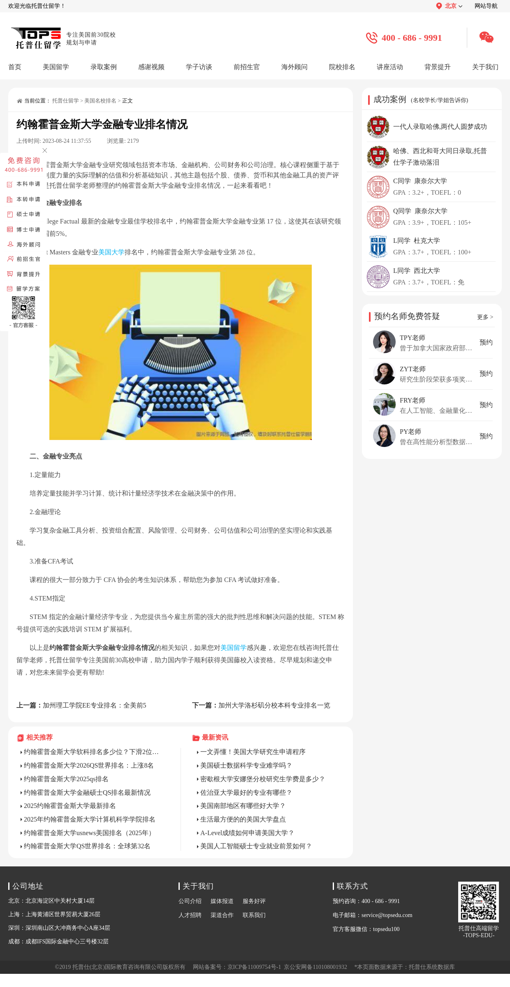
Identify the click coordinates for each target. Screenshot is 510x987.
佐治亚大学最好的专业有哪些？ (246, 792)
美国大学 (111, 252)
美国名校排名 (100, 101)
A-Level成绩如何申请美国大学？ (247, 832)
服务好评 (254, 901)
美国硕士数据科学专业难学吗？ (246, 765)
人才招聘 (190, 915)
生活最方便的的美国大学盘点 (243, 819)
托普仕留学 (65, 101)
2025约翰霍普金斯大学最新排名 (70, 805)
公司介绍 (190, 901)
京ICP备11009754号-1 (254, 967)
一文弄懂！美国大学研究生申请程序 (253, 751)
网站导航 (486, 6)
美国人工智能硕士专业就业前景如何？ (256, 846)
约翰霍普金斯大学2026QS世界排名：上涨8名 (89, 765)
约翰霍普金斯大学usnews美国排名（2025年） (89, 832)
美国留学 (233, 647)
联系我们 (254, 915)
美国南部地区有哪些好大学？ (243, 805)
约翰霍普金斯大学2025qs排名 (66, 778)
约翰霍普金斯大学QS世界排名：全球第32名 (87, 846)
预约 (486, 342)
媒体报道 (222, 901)
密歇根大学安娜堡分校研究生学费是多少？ (262, 778)
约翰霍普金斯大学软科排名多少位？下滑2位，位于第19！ (94, 751)
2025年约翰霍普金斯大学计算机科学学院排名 (89, 819)
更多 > (485, 317)
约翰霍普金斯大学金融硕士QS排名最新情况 (87, 792)
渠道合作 (222, 915)
